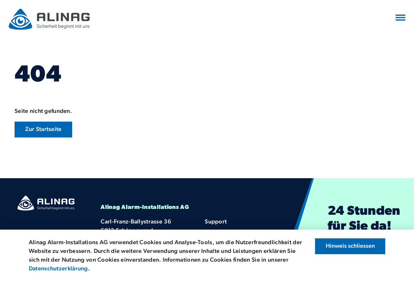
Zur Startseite (43, 129)
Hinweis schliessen (350, 246)
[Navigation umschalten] (400, 18)
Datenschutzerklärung (58, 269)
